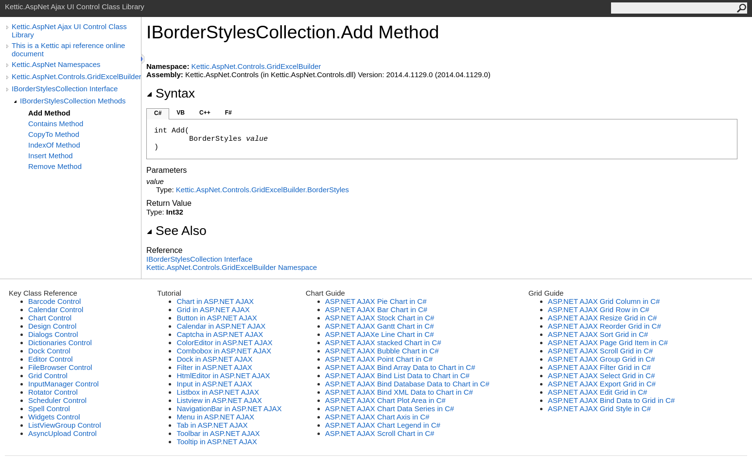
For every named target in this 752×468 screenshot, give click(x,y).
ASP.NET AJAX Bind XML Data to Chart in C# (399, 392)
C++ (204, 112)
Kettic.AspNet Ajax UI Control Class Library (69, 30)
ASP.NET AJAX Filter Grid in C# (599, 367)
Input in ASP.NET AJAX (214, 384)
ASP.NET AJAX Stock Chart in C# (380, 318)
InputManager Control (63, 384)
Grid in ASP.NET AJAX (212, 309)
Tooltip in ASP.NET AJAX (216, 441)
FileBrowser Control (60, 367)
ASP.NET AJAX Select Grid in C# (601, 375)
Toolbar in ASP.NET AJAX (218, 433)
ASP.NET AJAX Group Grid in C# (601, 359)
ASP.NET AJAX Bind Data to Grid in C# (611, 400)
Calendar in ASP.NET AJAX (220, 326)
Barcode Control (54, 301)
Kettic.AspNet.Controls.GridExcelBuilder (76, 76)
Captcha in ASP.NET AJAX (219, 334)
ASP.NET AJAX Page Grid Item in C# (608, 342)
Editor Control (50, 359)
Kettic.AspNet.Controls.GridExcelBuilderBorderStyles (262, 189)
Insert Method (50, 155)
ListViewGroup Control (64, 425)
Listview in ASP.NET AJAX (219, 400)
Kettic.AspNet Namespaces (56, 64)
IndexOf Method (54, 145)
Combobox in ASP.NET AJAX (223, 351)
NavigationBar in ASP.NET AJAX (228, 408)
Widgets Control (54, 417)
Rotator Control (53, 392)
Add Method (49, 113)
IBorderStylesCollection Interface (65, 88)
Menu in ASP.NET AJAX (215, 417)
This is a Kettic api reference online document (68, 49)
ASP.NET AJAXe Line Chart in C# (379, 334)
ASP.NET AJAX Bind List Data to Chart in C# (397, 375)
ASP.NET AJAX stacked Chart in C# (383, 342)
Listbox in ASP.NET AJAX (217, 392)
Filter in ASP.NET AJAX (214, 367)
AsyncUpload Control (62, 433)
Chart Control (49, 318)
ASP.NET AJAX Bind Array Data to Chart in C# (400, 367)
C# (157, 113)
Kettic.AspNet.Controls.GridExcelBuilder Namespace (231, 267)
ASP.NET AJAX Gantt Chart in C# (379, 326)
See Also (176, 230)
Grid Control (48, 375)
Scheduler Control (57, 400)
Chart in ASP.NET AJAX (215, 301)
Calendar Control (55, 309)
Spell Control (49, 408)
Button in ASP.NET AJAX (216, 318)
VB (180, 112)
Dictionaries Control (60, 342)
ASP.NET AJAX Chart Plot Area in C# (385, 400)
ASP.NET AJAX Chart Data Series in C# (389, 408)
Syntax (170, 93)
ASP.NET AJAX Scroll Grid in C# (600, 351)
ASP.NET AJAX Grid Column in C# (604, 301)
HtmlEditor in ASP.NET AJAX (223, 375)
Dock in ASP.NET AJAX (214, 359)
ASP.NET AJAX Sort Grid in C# (598, 334)
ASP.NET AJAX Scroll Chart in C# (380, 433)
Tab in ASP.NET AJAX (211, 425)
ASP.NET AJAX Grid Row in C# (598, 309)
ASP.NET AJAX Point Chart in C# (379, 359)
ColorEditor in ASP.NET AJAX (224, 342)
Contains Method (55, 123)
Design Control (52, 326)
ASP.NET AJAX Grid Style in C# (599, 408)
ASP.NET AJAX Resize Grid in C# (602, 318)
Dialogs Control (53, 334)
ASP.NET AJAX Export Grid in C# (602, 384)
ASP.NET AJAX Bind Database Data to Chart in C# (407, 384)
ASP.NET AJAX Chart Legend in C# (382, 425)
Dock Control (49, 351)
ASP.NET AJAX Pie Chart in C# (376, 301)
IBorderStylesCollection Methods (73, 101)
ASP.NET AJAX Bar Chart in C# (376, 309)
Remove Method (55, 166)
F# (228, 112)
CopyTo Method (53, 134)
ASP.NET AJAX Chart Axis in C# (377, 417)
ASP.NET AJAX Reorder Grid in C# (604, 326)
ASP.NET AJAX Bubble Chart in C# (382, 351)
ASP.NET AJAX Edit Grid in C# (597, 392)
